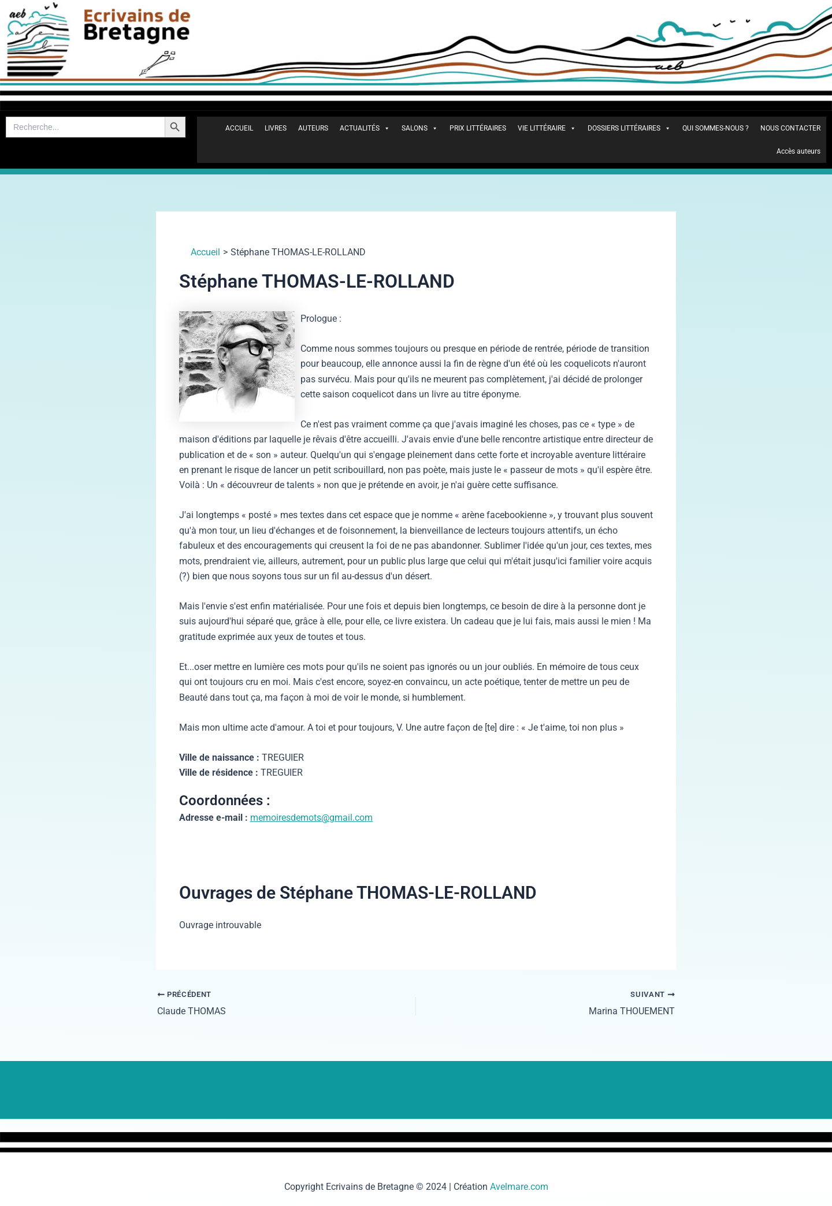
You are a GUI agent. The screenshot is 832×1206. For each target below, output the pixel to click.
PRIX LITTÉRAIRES (478, 128)
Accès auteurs (798, 151)
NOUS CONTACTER (790, 128)
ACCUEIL (239, 128)
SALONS (420, 128)
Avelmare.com (519, 1186)
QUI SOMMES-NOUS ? (715, 128)
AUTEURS (313, 128)
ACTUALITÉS (365, 128)
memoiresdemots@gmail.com (311, 817)
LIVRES (276, 128)
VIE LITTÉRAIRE (547, 128)
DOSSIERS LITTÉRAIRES (629, 128)
